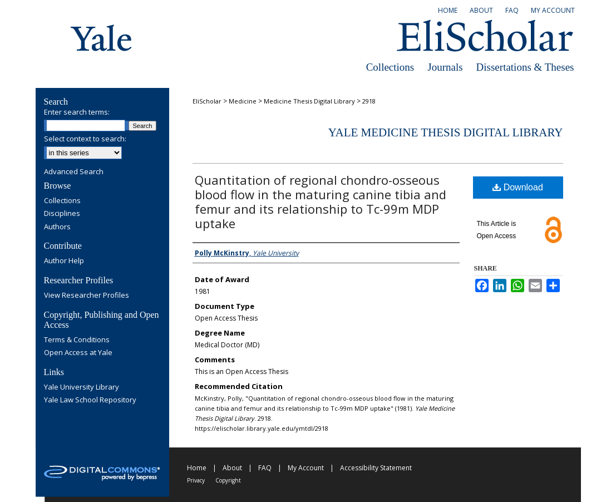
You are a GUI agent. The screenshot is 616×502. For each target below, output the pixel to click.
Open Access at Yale (78, 352)
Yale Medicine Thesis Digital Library (445, 132)
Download (517, 187)
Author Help (64, 261)
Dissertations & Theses (525, 67)
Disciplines (62, 213)
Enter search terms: (77, 112)
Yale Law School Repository (90, 400)
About (232, 468)
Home (196, 468)
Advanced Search (74, 171)
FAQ (265, 468)
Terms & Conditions (77, 340)
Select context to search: (85, 139)
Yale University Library (81, 387)
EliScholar (207, 101)
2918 (369, 101)
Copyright (228, 480)
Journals (444, 67)
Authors (57, 227)
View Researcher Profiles (86, 295)
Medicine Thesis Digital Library (309, 101)
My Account (306, 468)
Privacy (196, 480)
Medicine (243, 101)
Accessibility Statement (376, 468)
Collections (390, 67)
